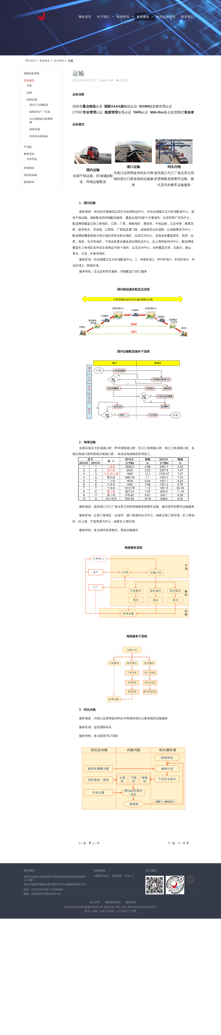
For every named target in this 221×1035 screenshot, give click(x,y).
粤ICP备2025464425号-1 (142, 907)
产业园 (28, 146)
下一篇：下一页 (178, 843)
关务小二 (130, 875)
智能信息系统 (31, 73)
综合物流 (29, 80)
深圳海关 (117, 875)
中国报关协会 (101, 875)
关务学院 (32, 159)
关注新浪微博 (190, 879)
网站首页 (85, 17)
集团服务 (143, 17)
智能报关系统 (113, 902)
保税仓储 (32, 99)
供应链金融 (30, 174)
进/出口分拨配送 (38, 104)
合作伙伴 (94, 902)
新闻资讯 (123, 17)
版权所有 (131, 902)
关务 (29, 85)
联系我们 (187, 17)
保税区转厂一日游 (39, 111)
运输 (29, 92)
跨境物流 (29, 167)
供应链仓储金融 (38, 136)
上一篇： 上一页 (89, 843)
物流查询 (29, 181)
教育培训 (29, 153)
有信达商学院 (166, 17)
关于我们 (103, 17)
